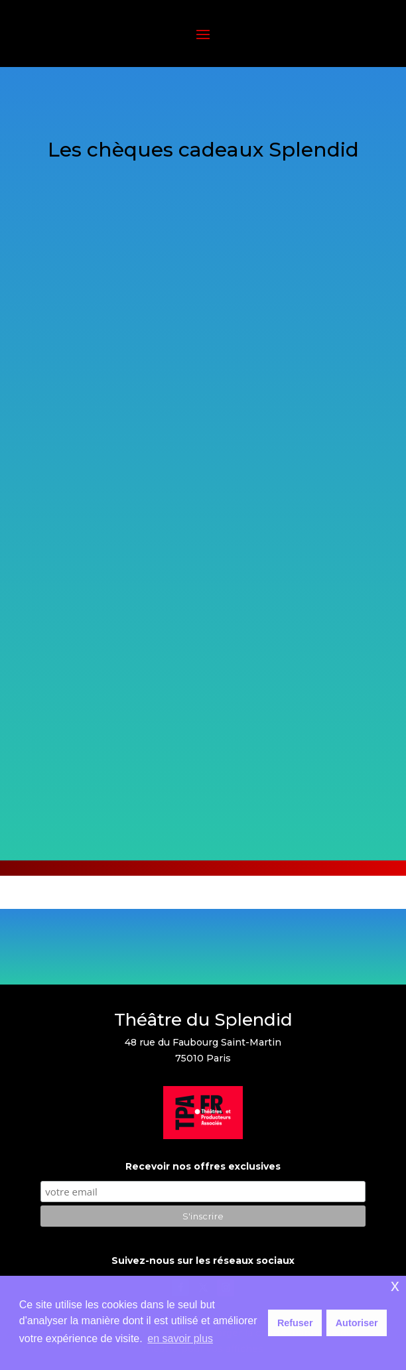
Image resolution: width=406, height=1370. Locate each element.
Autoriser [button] (357, 1323)
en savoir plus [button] (180, 1338)
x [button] (395, 1285)
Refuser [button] (295, 1323)
